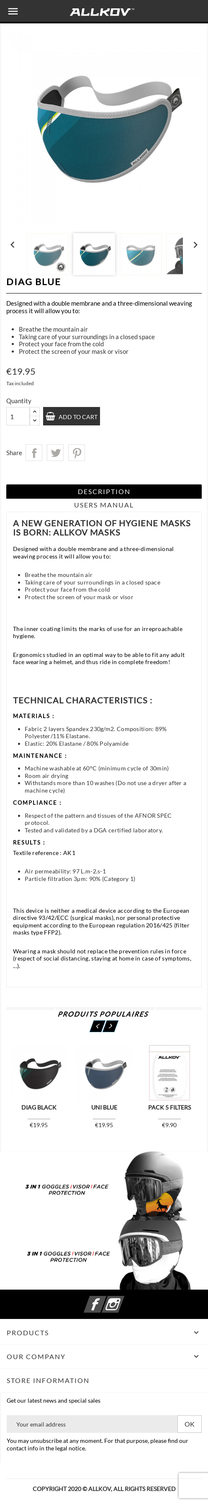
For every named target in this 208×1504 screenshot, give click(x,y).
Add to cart (77, 416)
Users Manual (104, 505)
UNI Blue (104, 1107)
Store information (48, 1380)
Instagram (123, 1299)
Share (34, 453)
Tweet (55, 453)
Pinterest (77, 453)
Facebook (105, 1299)
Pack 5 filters (169, 1107)
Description (104, 491)
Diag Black (38, 1107)
